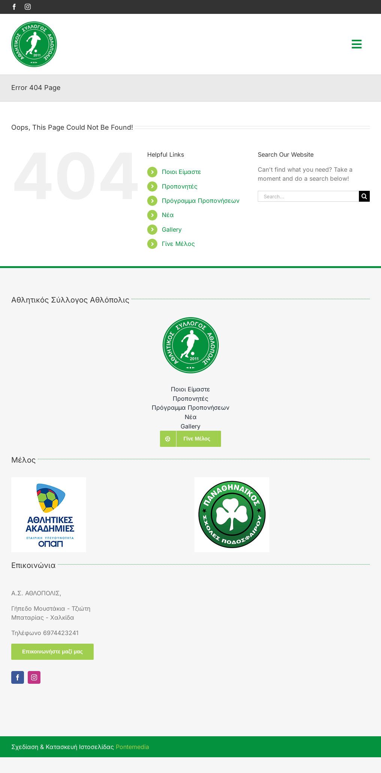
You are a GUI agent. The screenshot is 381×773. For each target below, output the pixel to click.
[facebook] (14, 7)
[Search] (364, 196)
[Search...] (308, 196)
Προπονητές (179, 186)
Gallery (172, 229)
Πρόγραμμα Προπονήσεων (200, 200)
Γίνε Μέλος (178, 243)
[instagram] (28, 7)
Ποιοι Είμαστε (181, 171)
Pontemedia (132, 747)
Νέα (168, 215)
